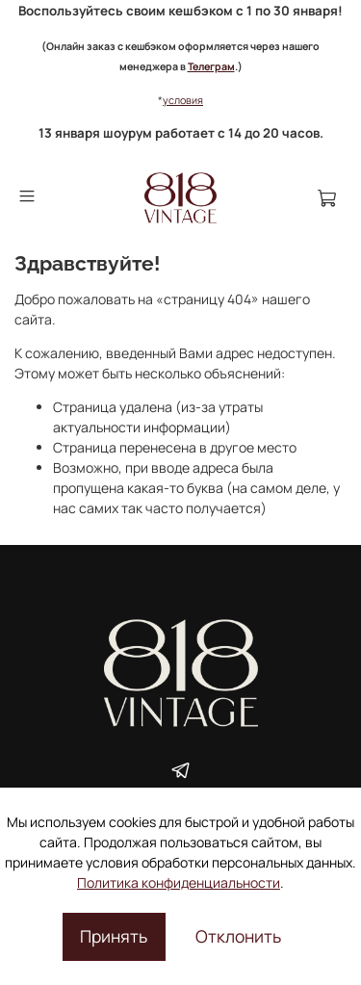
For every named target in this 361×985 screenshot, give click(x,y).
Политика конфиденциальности (178, 882)
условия (183, 100)
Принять (113, 935)
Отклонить (238, 935)
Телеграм (211, 66)
